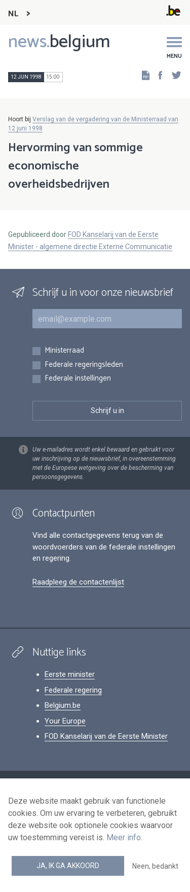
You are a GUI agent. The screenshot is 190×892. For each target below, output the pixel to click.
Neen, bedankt (155, 866)
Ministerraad (64, 351)
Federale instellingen (78, 379)
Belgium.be (63, 705)
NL (13, 14)
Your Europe (65, 721)
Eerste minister (70, 674)
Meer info (123, 837)
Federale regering (73, 690)
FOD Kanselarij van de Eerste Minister (106, 736)
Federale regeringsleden (84, 365)
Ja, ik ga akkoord (67, 866)
